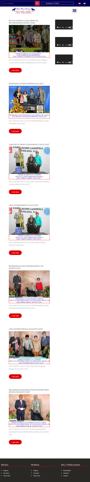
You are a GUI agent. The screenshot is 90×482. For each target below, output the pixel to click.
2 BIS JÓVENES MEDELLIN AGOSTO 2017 (26, 329)
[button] (74, 11)
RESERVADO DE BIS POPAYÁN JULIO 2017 (26, 84)
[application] (64, 24)
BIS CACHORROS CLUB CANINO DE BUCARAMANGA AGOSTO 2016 (23, 22)
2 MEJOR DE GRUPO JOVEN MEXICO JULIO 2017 (29, 144)
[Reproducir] (58, 27)
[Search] (37, 3)
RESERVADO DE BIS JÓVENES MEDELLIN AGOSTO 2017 (26, 267)
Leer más (15, 70)
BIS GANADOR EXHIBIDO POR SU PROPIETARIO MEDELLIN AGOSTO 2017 (29, 391)
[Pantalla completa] (71, 27)
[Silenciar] (69, 27)
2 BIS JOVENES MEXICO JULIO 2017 (23, 205)
